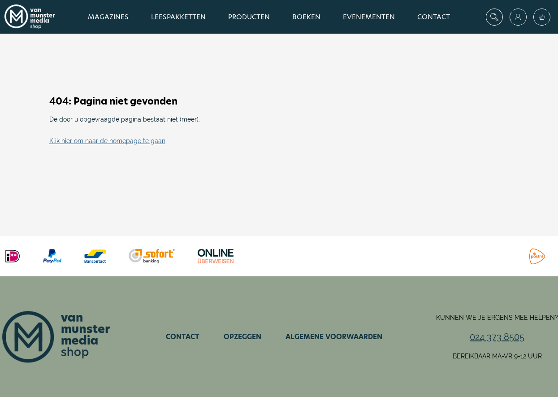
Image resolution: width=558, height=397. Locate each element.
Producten (249, 17)
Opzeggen (242, 336)
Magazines (108, 17)
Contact (433, 17)
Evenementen (369, 17)
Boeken (306, 17)
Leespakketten (178, 17)
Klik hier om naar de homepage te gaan (107, 140)
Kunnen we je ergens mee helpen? (497, 317)
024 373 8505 (497, 337)
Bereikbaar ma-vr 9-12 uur (497, 356)
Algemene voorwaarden (333, 336)
